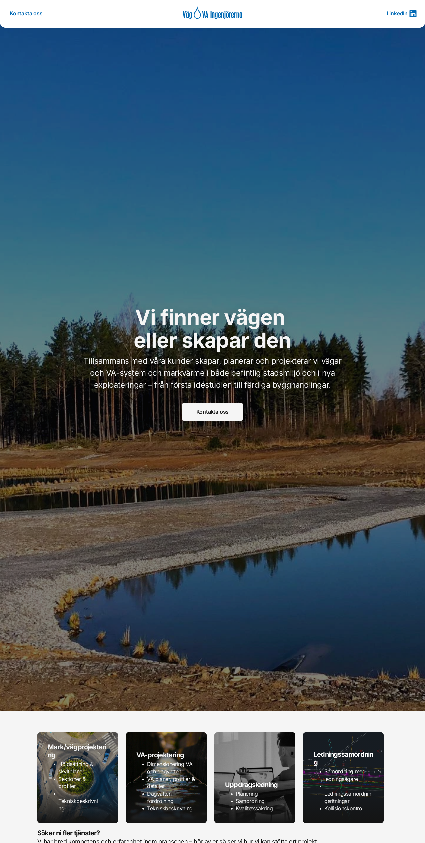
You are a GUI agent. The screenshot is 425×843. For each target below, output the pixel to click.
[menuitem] (26, 13)
